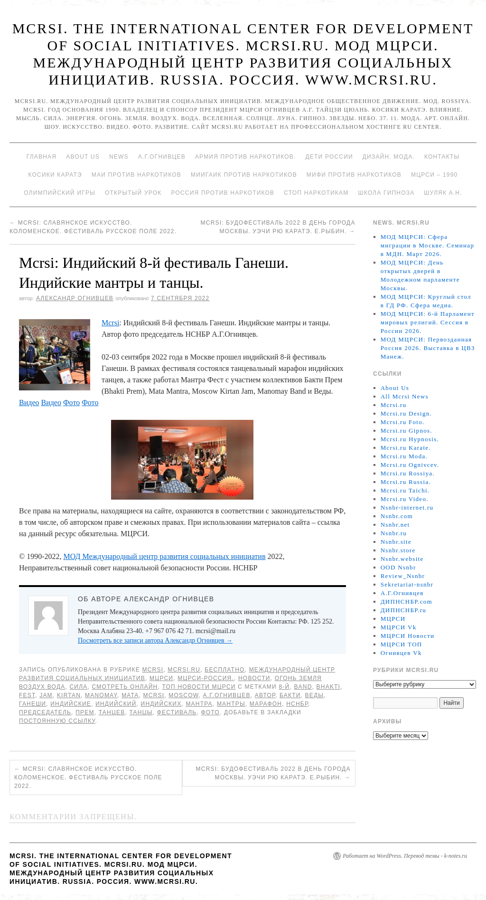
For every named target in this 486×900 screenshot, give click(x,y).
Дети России (329, 156)
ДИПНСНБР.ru (404, 610)
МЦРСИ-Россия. (206, 678)
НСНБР (297, 704)
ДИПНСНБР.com (406, 601)
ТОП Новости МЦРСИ (199, 686)
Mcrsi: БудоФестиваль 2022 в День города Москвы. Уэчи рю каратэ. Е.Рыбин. (273, 773)
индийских (161, 704)
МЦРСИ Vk (399, 627)
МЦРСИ (161, 678)
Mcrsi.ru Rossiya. (408, 473)
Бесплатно (224, 669)
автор (265, 695)
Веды (314, 695)
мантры (231, 704)
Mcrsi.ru (184, 669)
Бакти (290, 695)
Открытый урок (133, 192)
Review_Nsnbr (403, 575)
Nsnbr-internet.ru (407, 507)
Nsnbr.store (398, 550)
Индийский (115, 704)
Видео (29, 402)
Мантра (199, 704)
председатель (45, 712)
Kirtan (69, 695)
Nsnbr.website (402, 558)
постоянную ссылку (57, 721)
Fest (27, 695)
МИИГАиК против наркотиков (244, 174)
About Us (83, 156)
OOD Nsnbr (398, 567)
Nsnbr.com (397, 516)
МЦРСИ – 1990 (434, 174)
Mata (130, 695)
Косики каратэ (55, 174)
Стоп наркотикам (316, 192)
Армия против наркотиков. (245, 156)
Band (303, 686)
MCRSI (153, 669)
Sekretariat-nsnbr (407, 584)
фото (210, 712)
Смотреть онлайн (125, 686)
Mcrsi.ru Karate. (406, 447)
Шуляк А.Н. (443, 192)
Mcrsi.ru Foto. (403, 422)
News (119, 156)
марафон (266, 704)
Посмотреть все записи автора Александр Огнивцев (155, 640)
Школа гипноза (386, 192)
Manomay (101, 695)
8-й (284, 686)
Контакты (441, 156)
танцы (140, 712)
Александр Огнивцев (74, 298)
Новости (254, 678)
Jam (46, 695)
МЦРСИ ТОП (401, 644)
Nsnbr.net (395, 524)
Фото (71, 402)
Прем (84, 712)
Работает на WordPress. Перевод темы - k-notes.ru (405, 856)
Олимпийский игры (59, 192)
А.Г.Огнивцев (162, 156)
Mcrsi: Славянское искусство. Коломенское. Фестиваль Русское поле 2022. (88, 777)
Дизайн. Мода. (389, 156)
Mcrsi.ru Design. (406, 413)
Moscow (183, 695)
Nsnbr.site (396, 541)
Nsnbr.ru (394, 533)
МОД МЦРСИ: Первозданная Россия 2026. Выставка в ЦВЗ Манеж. (428, 348)
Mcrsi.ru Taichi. (405, 490)
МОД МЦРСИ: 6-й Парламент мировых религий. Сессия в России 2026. (428, 322)
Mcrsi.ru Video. (405, 498)
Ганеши (32, 704)
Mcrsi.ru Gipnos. (406, 430)
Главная (41, 156)
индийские (70, 704)
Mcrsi (110, 323)
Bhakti (329, 686)
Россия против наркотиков (222, 192)
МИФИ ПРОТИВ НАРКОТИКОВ (354, 174)
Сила (79, 686)
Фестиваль (177, 712)
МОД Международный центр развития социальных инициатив (164, 556)
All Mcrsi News (405, 396)
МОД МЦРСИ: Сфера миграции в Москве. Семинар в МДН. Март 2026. (428, 245)
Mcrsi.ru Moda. (404, 456)
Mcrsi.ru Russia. (406, 481)
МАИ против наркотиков (136, 174)
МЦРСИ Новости (408, 635)
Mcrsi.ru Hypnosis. (410, 439)
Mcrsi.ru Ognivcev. (410, 464)
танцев (112, 712)
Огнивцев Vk (401, 652)
